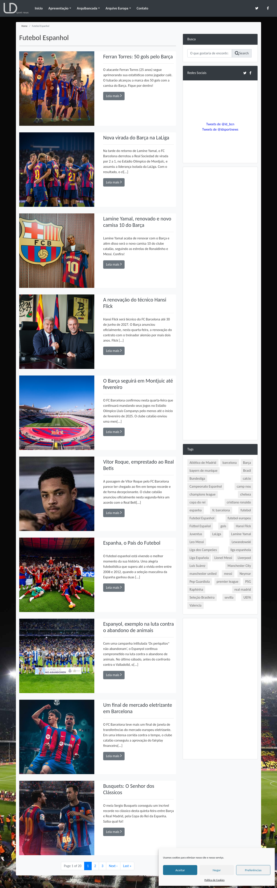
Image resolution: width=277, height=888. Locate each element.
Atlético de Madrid (203, 463)
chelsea (245, 494)
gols (223, 526)
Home (24, 26)
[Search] (209, 53)
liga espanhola (240, 550)
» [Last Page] (127, 866)
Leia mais (114, 95)
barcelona (229, 463)
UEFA (247, 597)
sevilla (229, 597)
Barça (247, 463)
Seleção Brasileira (202, 597)
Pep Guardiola (200, 581)
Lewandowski (241, 542)
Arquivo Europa (117, 8)
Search (242, 53)
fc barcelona (221, 510)
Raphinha (196, 589)
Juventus (196, 534)
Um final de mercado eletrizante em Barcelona (137, 708)
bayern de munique (203, 470)
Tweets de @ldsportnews (220, 129)
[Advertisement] (220, 237)
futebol (246, 510)
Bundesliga (197, 478)
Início (39, 8)
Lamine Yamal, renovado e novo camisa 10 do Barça (137, 221)
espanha (196, 510)
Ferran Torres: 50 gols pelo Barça (138, 56)
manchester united (203, 574)
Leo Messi (197, 542)
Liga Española (199, 558)
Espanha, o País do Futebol (132, 543)
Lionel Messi (223, 558)
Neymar (245, 574)
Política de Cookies (215, 880)
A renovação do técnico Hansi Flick (135, 302)
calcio (247, 478)
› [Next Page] (113, 866)
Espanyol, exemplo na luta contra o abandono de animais (135, 627)
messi (228, 574)
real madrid (242, 589)
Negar (217, 870)
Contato (142, 8)
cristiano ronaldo (239, 502)
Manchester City (239, 566)
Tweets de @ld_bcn (220, 124)
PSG (248, 581)
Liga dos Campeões (203, 550)
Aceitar (180, 870)
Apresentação (58, 8)
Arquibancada (87, 8)
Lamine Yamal (241, 534)
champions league (203, 494)
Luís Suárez (197, 566)
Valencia (195, 605)
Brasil (247, 470)
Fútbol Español (200, 526)
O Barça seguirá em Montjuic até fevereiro (138, 383)
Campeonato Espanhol (206, 486)
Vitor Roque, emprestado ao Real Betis (133, 465)
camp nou (244, 486)
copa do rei (197, 502)
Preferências (253, 870)
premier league (228, 581)
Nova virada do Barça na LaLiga (136, 137)
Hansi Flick (243, 526)
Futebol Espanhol (202, 518)
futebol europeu (239, 518)
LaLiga (216, 534)
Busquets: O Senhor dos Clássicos (128, 789)
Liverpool (244, 558)
